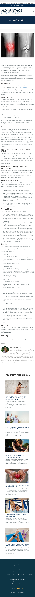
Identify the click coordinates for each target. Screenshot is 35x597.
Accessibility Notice (14, 565)
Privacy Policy (18, 564)
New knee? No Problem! (21, 26)
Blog (14, 26)
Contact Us (22, 565)
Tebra (23, 592)
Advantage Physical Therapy (6, 26)
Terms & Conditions (27, 564)
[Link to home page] (16, 11)
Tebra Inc (12, 564)
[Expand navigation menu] (33, 11)
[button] (17, 5)
